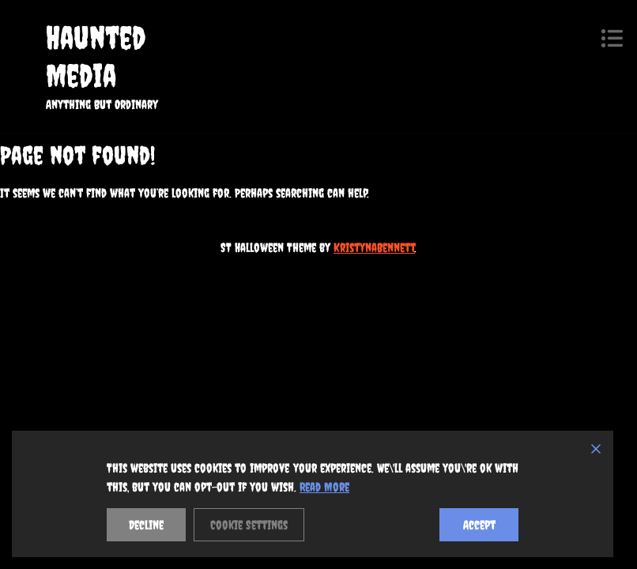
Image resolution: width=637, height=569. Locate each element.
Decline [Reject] (146, 525)
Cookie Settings (249, 525)
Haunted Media (95, 56)
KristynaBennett (374, 247)
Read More (324, 487)
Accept (479, 525)
